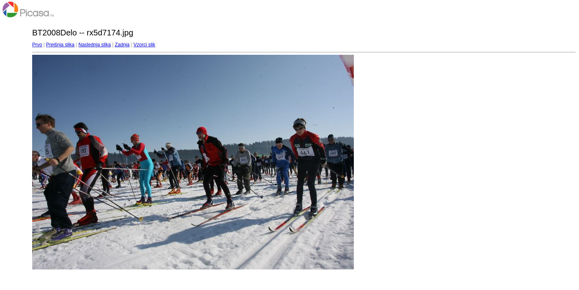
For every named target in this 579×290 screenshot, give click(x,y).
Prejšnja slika (60, 45)
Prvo (37, 45)
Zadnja (122, 45)
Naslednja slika (94, 45)
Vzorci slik (144, 45)
